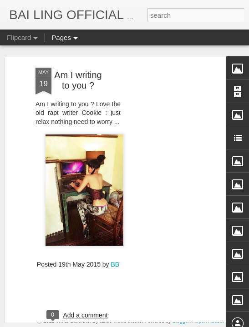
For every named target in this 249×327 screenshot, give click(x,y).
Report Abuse (207, 321)
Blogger (181, 321)
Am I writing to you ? (78, 46)
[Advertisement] (170, 177)
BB (115, 231)
